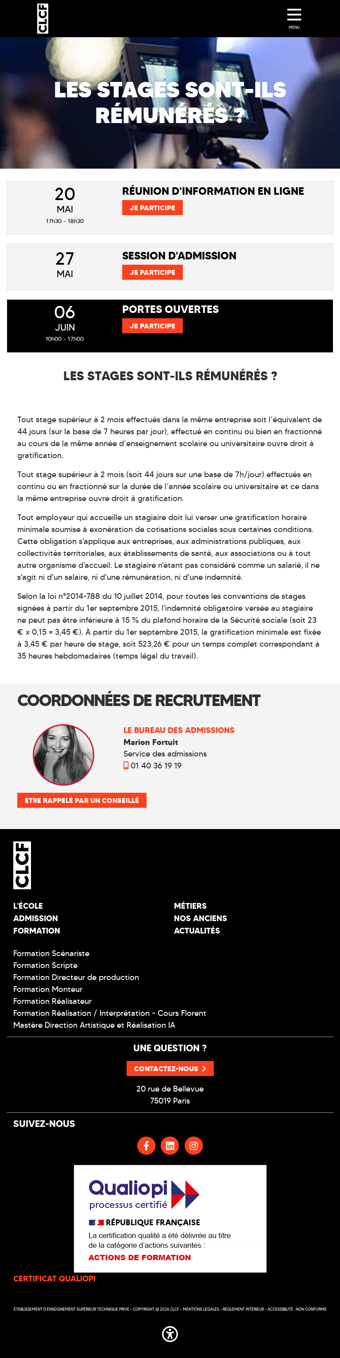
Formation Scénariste (51, 953)
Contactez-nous (170, 1068)
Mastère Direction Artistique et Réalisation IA (94, 1025)
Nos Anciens (200, 918)
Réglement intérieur (243, 1309)
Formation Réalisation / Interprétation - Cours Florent (109, 1013)
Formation (36, 931)
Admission (35, 918)
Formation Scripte (45, 965)
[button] (170, 1332)
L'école (28, 906)
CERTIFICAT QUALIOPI (54, 1278)
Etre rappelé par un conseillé (82, 800)
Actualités (197, 931)
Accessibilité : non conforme (297, 1309)
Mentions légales (201, 1309)
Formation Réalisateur (52, 1001)
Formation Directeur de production (76, 977)
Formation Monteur (47, 989)
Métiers (190, 906)
